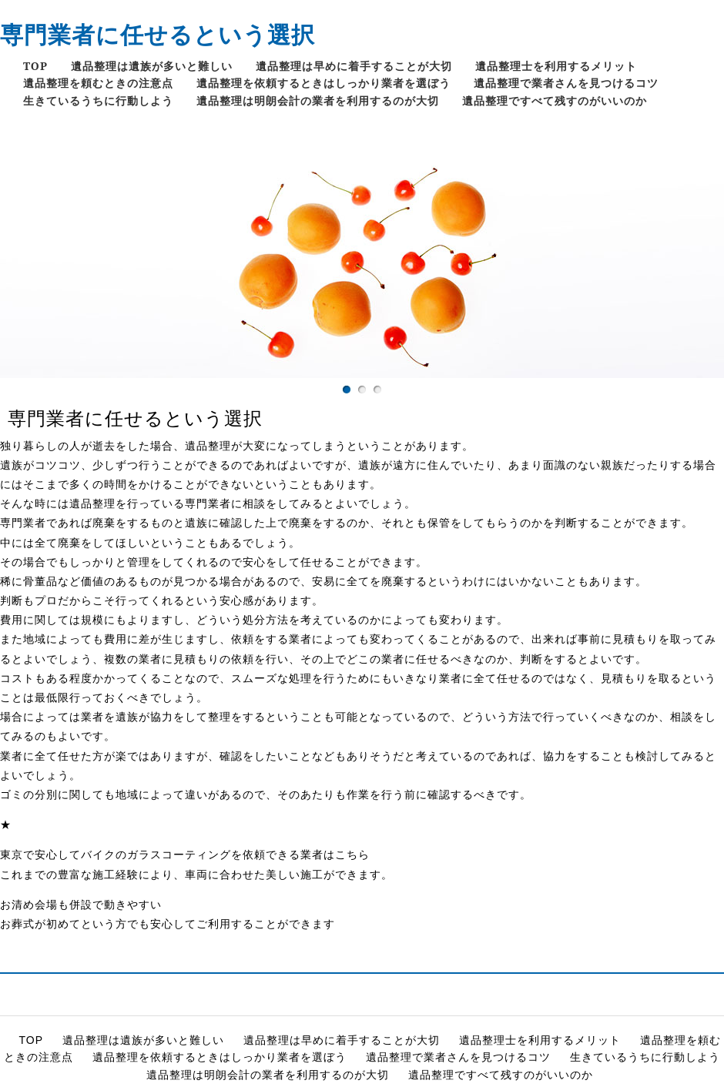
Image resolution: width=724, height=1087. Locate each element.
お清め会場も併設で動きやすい (81, 904)
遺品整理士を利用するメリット (556, 66)
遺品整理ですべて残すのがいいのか (554, 100)
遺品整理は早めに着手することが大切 (354, 66)
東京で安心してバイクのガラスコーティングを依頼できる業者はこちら (185, 854)
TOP (35, 66)
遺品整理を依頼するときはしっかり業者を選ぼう (323, 82)
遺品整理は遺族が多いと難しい (152, 66)
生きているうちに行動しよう (98, 100)
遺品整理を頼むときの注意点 (98, 82)
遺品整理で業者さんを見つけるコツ (566, 82)
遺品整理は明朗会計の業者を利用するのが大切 (317, 100)
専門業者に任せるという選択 (157, 34)
